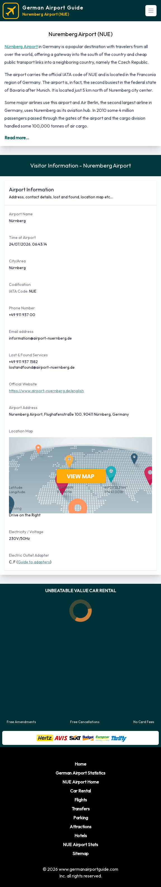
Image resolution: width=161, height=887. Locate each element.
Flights (80, 800)
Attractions (80, 826)
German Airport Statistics (80, 773)
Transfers (81, 808)
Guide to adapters (34, 561)
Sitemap (80, 853)
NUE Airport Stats (80, 844)
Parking (80, 817)
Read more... (16, 137)
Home (80, 764)
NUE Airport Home (80, 782)
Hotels (80, 835)
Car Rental (80, 791)
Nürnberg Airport (21, 46)
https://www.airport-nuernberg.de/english (46, 390)
